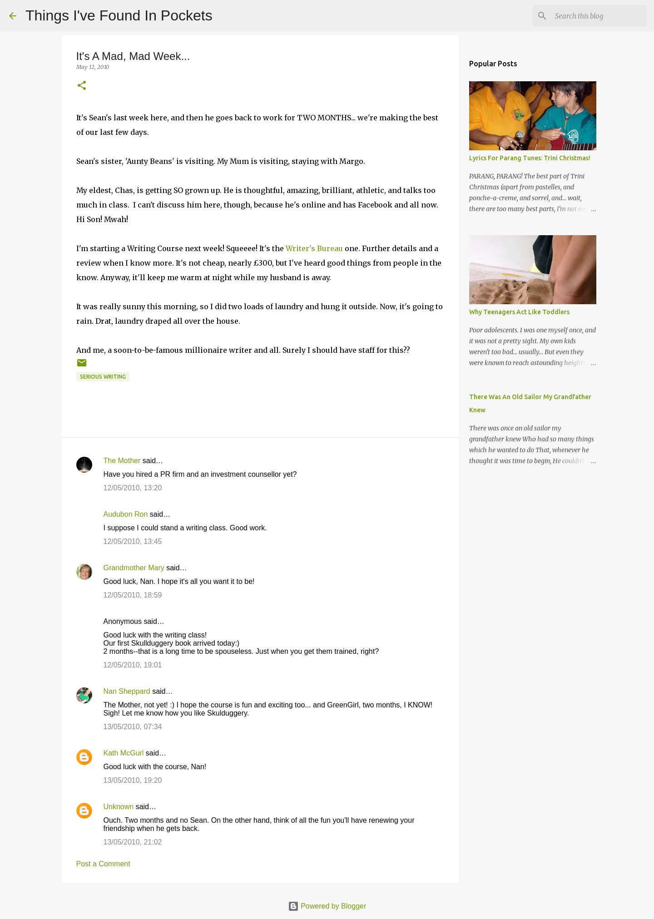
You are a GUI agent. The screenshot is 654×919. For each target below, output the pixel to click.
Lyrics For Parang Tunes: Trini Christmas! (529, 158)
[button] (81, 86)
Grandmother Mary (134, 568)
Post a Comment (103, 864)
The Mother (122, 460)
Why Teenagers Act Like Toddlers (519, 312)
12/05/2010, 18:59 (133, 595)
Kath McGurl (124, 753)
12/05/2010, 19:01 (133, 665)
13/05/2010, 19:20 (133, 780)
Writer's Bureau (314, 248)
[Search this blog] (599, 16)
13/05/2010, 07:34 (133, 727)
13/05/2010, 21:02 (133, 842)
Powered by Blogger (327, 906)
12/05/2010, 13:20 (133, 488)
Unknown (119, 806)
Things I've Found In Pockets (119, 15)
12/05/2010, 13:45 (133, 541)
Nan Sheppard (127, 691)
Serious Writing (103, 377)
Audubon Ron (126, 514)
